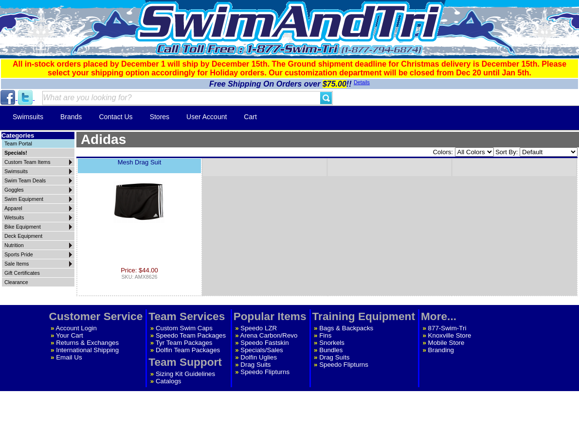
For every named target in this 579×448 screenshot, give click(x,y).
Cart (250, 117)
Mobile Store (446, 342)
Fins (325, 335)
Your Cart (69, 335)
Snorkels (331, 342)
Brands (71, 117)
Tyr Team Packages (184, 342)
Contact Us (115, 117)
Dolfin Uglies (258, 357)
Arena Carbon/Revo (269, 335)
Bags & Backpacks (346, 328)
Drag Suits (255, 364)
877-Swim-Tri (447, 328)
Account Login (76, 328)
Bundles (331, 350)
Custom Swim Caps (184, 328)
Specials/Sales (261, 350)
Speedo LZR (258, 328)
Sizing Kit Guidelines (185, 373)
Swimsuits (28, 117)
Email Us (69, 357)
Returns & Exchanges (87, 342)
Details (362, 82)
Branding (441, 350)
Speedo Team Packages (191, 335)
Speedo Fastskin (264, 342)
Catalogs (168, 381)
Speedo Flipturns (265, 372)
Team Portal (18, 143)
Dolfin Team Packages (188, 350)
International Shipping (87, 350)
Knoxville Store (449, 335)
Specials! (15, 153)
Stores (159, 117)
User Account (206, 117)
